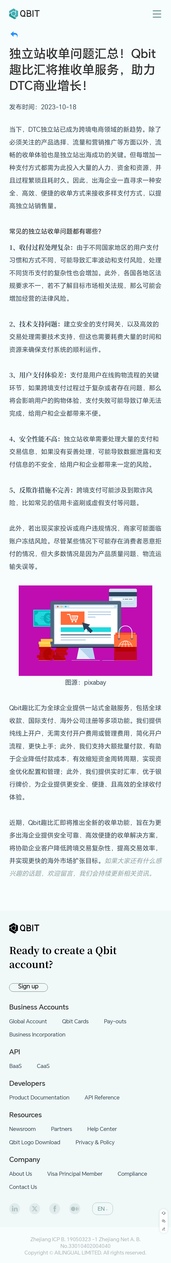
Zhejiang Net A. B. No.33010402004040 (100, 1242)
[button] (102, 1209)
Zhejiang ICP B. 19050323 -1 (64, 1239)
